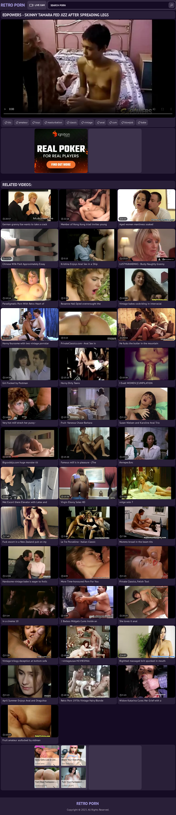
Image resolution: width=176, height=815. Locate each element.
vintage (88, 122)
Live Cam (40, 5)
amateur (23, 122)
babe (143, 122)
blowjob (128, 122)
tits (9, 122)
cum (114, 122)
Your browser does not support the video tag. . (88, 68)
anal (102, 122)
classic (73, 122)
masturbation (55, 122)
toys (37, 122)
